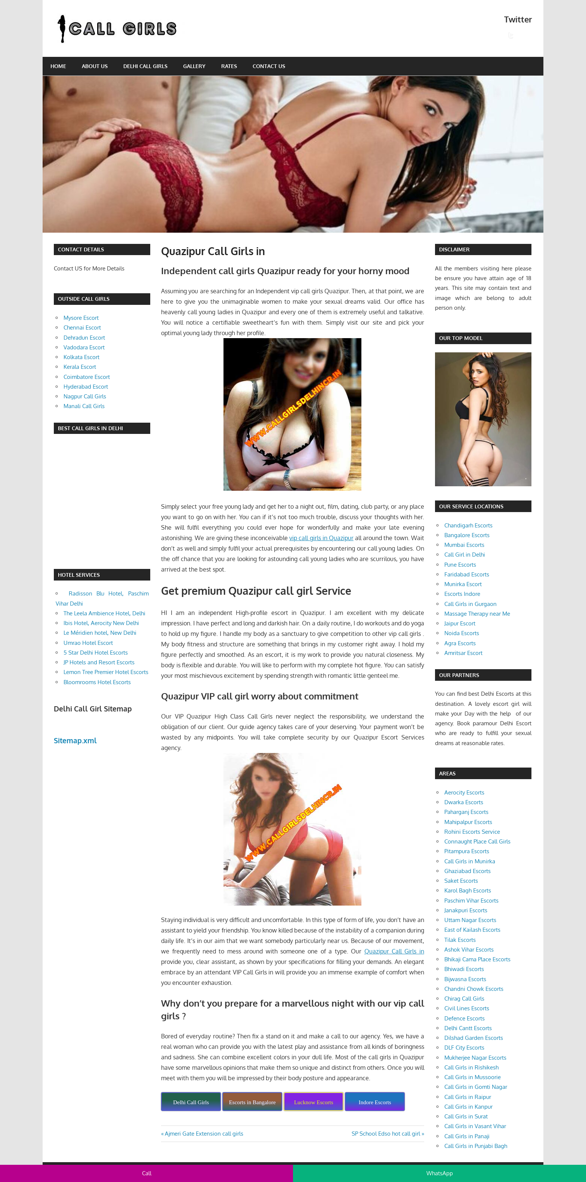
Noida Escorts (461, 633)
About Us (95, 66)
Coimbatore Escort (87, 376)
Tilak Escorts (460, 939)
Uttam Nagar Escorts (470, 920)
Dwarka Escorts (463, 802)
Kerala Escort (80, 366)
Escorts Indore (462, 593)
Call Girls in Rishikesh (471, 1067)
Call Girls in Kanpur (468, 1106)
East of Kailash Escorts (472, 929)
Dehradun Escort (84, 337)
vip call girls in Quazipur (321, 538)
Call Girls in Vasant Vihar (475, 1126)
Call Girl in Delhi (464, 554)
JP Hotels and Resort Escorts (99, 662)
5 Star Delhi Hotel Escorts (96, 652)
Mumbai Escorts (464, 544)
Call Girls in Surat (466, 1116)
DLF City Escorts (464, 1047)
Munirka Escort (463, 584)
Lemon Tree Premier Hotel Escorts (106, 672)
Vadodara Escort (84, 347)
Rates (229, 66)
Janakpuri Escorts (465, 910)
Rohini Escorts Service (472, 831)
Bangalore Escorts (467, 535)
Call (146, 1173)
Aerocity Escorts (464, 792)
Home (58, 66)
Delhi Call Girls (145, 66)
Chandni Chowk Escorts (473, 988)
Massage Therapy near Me (477, 613)
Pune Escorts (460, 564)
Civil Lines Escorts (466, 1008)
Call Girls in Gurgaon (470, 603)
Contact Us (269, 66)
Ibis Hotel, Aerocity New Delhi (101, 623)
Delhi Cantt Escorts (468, 1028)
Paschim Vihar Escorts (471, 900)
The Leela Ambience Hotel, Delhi (104, 613)
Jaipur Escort (459, 623)
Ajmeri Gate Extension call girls (203, 1133)
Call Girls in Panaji (467, 1136)
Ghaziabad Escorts (467, 871)
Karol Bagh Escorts (467, 890)
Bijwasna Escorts (465, 979)
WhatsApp (439, 1173)
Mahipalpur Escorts (468, 822)
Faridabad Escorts (466, 574)
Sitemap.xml (75, 740)
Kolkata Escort (81, 357)
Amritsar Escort (463, 652)
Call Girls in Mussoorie (472, 1077)
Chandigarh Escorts (468, 525)
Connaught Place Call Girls (477, 841)
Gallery (194, 66)
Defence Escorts (464, 1018)
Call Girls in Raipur (467, 1096)
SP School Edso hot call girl (386, 1133)
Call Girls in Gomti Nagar (475, 1086)
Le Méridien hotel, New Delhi (100, 632)
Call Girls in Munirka (469, 861)
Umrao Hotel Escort (88, 642)
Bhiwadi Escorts (464, 969)
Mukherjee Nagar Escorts (475, 1057)
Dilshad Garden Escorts (473, 1037)
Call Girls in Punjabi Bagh (475, 1145)
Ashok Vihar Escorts (469, 949)
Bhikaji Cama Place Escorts (477, 959)
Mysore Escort (81, 317)
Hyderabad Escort (86, 386)
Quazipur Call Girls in (394, 951)
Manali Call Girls (84, 406)
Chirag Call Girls (464, 998)
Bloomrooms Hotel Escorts (97, 682)
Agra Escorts (460, 643)
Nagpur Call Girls (85, 396)
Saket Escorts (461, 880)
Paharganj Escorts (466, 811)
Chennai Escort (82, 327)
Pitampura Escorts (466, 851)
